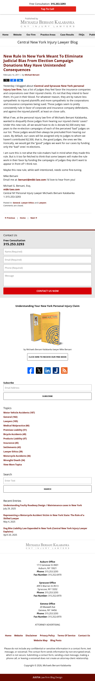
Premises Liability (15, 429)
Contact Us (84, 635)
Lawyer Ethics (27, 202)
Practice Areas (47, 35)
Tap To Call (47, 9)
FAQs (81, 35)
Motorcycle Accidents (17, 455)
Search (47, 489)
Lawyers (42, 202)
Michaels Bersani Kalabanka (57, 665)
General (16, 202)
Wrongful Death (14, 460)
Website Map (41, 640)
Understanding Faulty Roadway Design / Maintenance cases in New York (42, 505)
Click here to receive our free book (47, 357)
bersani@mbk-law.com (32, 179)
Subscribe (8, 382)
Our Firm (31, 35)
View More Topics (12, 464)
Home (5, 35)
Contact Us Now (48, 291)
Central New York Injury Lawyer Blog (47, 23)
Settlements (12, 447)
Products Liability (15, 438)
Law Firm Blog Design (48, 677)
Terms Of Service (66, 635)
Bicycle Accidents (14, 434)
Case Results (67, 35)
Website (17, 35)
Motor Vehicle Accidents (19, 412)
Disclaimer (31, 635)
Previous (10, 217)
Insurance (11, 442)
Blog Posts (55, 640)
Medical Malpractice (16, 425)
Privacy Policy (47, 635)
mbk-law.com (11, 189)
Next (33, 217)
